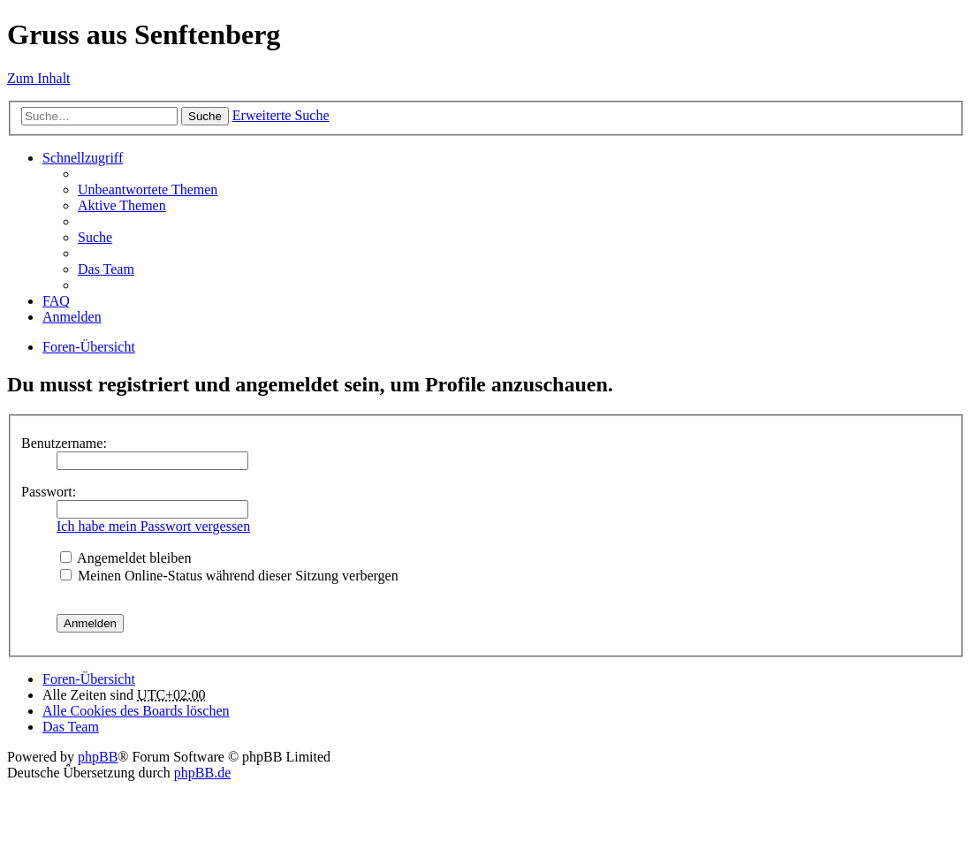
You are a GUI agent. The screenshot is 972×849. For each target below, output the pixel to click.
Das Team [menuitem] (106, 269)
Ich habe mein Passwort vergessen (153, 526)
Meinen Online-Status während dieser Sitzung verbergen (229, 575)
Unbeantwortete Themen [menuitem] (147, 189)
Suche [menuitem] (95, 237)
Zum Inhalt (39, 78)
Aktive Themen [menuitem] (122, 205)
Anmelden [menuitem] (72, 316)
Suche (205, 116)
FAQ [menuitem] (56, 300)
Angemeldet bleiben (125, 557)
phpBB (98, 756)
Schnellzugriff (82, 157)
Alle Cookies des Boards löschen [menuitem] (136, 710)
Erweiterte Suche (281, 115)
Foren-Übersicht (88, 346)
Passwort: (48, 491)
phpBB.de (202, 772)
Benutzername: (64, 443)
